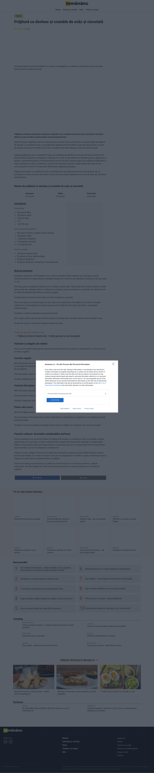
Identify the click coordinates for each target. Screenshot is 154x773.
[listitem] (77, 393)
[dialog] (77, 386)
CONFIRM (57, 400)
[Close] (114, 364)
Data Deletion (64, 409)
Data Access (77, 409)
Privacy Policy (89, 409)
